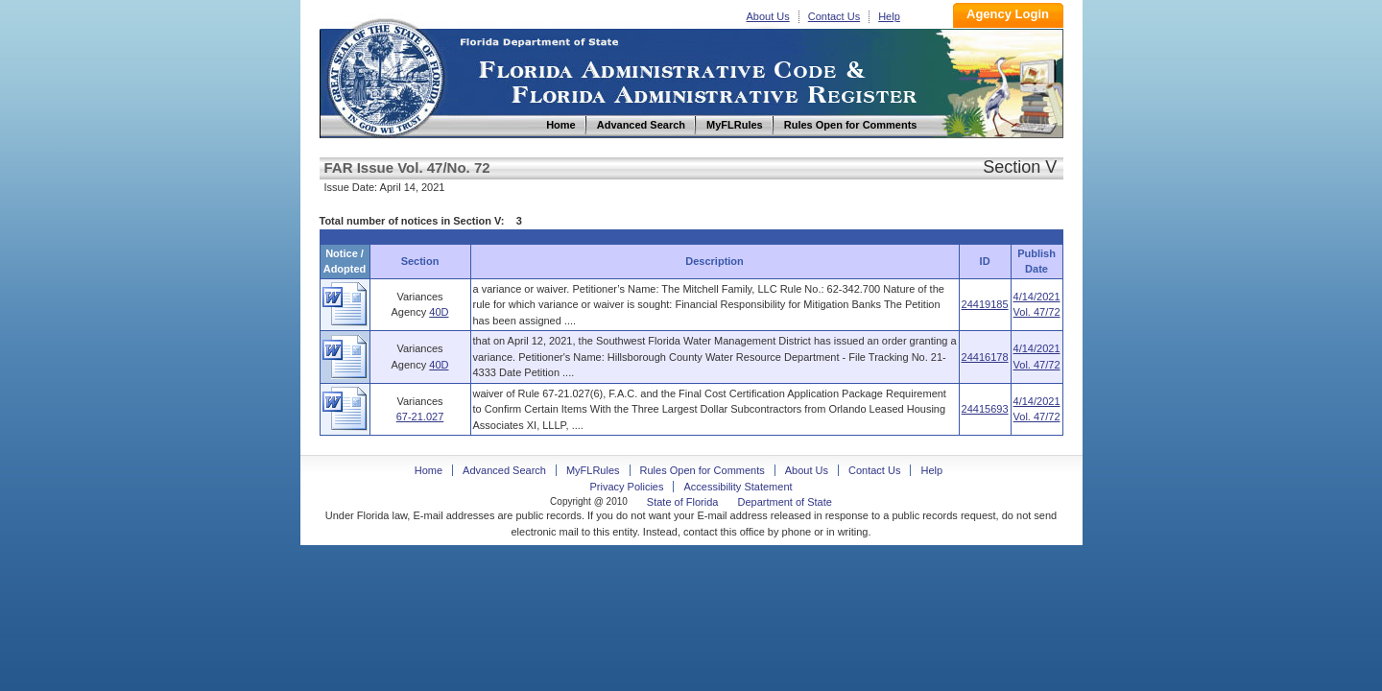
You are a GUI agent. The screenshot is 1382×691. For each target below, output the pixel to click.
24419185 (985, 304)
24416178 (985, 357)
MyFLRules (593, 470)
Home (385, 75)
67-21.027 (420, 416)
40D (438, 312)
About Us (768, 16)
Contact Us (834, 16)
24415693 (985, 409)
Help (889, 16)
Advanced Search (504, 470)
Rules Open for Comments (702, 470)
